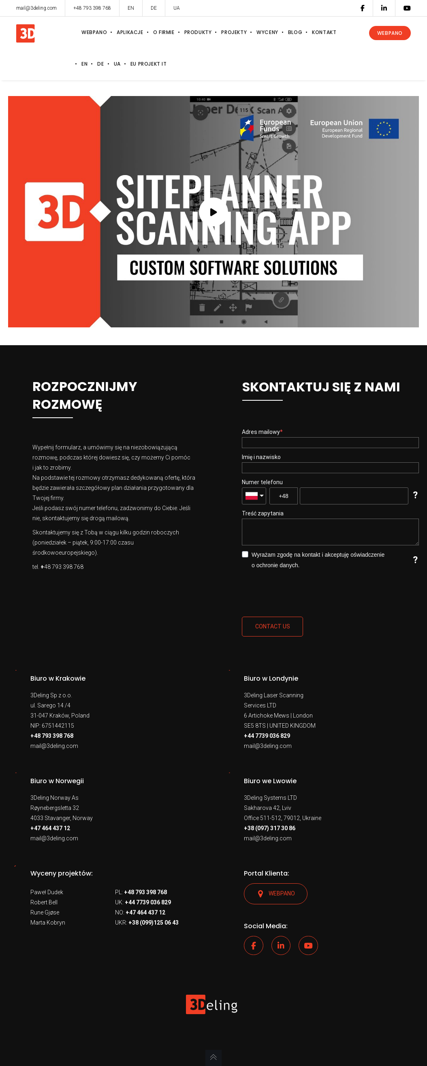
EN (131, 8)
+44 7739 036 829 (267, 736)
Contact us (272, 626)
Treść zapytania (263, 513)
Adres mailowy (261, 432)
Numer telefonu (262, 482)
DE (154, 8)
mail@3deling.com (54, 746)
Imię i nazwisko (261, 457)
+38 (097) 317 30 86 (269, 828)
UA (176, 8)
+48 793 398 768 (51, 736)
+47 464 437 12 (50, 828)
